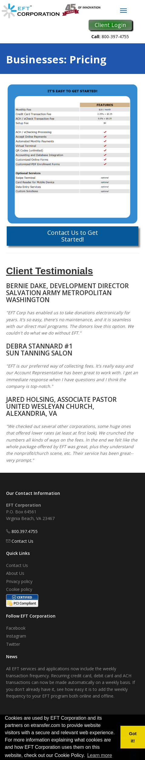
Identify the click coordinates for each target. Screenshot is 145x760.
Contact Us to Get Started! (72, 235)
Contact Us (22, 541)
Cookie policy (19, 589)
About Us (15, 573)
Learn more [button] (99, 755)
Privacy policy (19, 581)
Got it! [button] (133, 737)
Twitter (13, 644)
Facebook (15, 628)
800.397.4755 (25, 531)
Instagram (16, 636)
